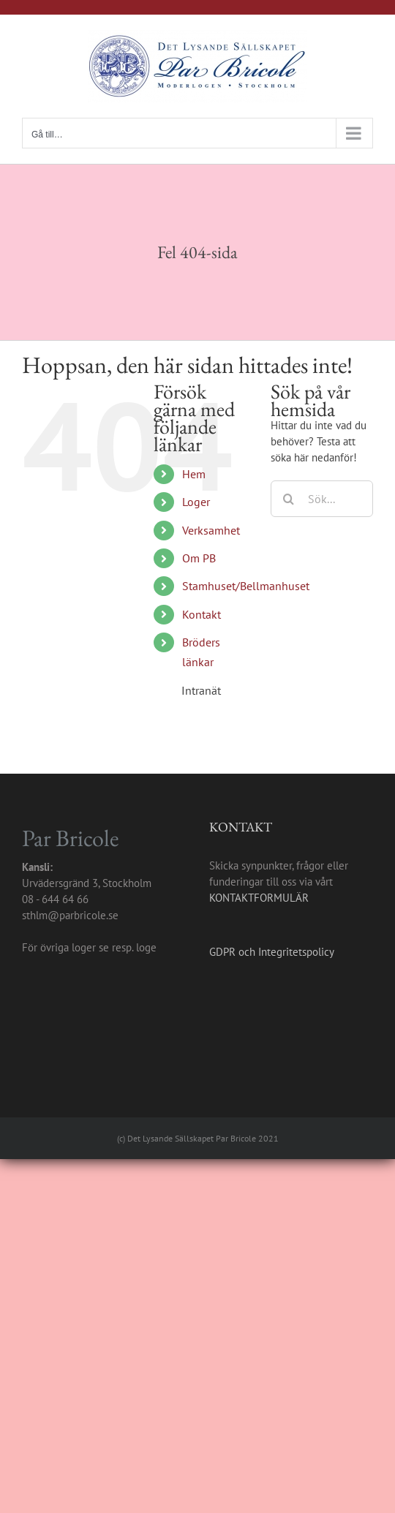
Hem (194, 474)
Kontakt (201, 614)
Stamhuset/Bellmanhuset (245, 585)
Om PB (199, 558)
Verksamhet (211, 530)
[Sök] (289, 498)
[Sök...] (322, 498)
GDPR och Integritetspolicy (271, 952)
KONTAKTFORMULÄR (259, 898)
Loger (196, 501)
